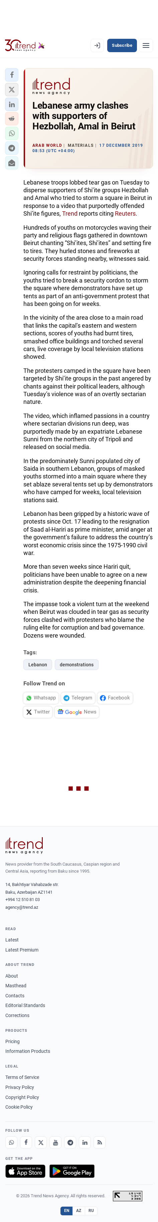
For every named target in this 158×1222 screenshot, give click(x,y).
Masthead (15, 985)
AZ (79, 1210)
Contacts (14, 995)
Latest (12, 939)
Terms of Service (22, 1077)
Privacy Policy (19, 1087)
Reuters (125, 213)
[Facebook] (26, 1142)
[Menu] (146, 45)
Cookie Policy (19, 1107)
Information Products (27, 1051)
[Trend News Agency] (24, 845)
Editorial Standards (25, 1005)
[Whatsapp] (11, 1142)
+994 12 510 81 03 (22, 899)
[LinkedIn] (85, 1142)
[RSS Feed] (100, 1142)
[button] (11, 75)
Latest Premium (21, 950)
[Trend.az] (25, 45)
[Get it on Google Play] (72, 1171)
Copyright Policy (22, 1097)
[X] (41, 1142)
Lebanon (37, 664)
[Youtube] (55, 1142)
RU (91, 1210)
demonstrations (77, 664)
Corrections (17, 1015)
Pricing (12, 1041)
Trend (69, 213)
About (11, 976)
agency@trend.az (21, 907)
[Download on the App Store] (25, 1171)
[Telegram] (70, 1142)
